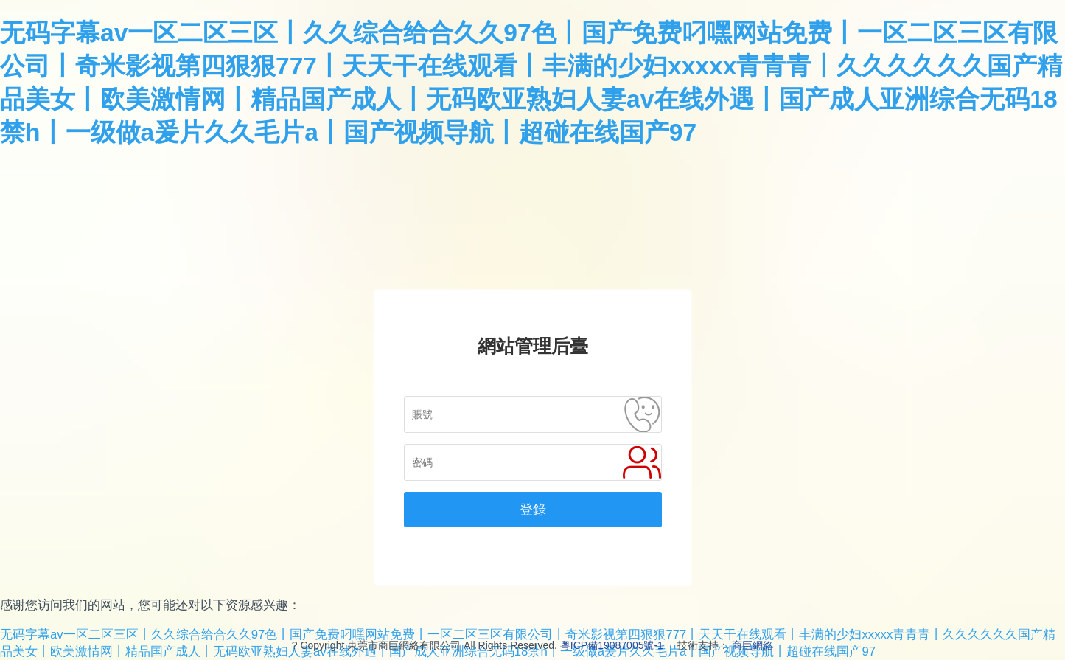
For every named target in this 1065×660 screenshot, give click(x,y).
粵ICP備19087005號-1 (611, 645)
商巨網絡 (752, 645)
